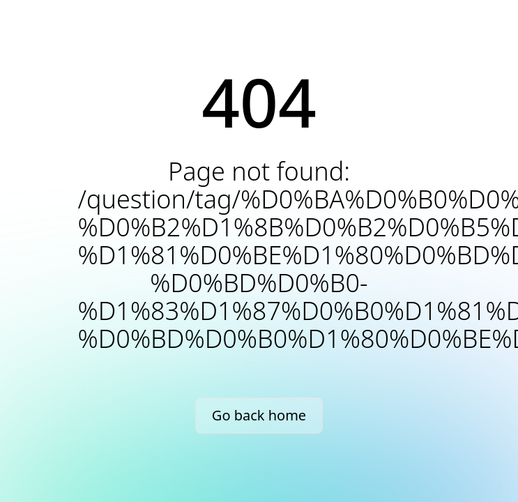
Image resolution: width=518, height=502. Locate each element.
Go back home (259, 415)
